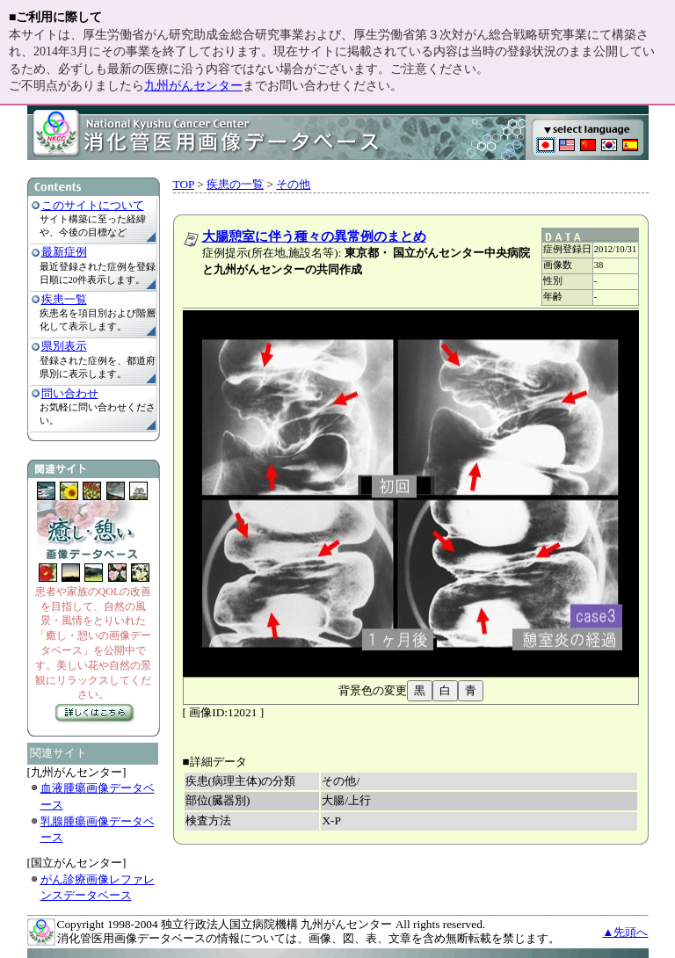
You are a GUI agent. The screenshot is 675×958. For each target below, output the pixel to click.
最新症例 (64, 251)
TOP (183, 184)
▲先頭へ (625, 932)
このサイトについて (92, 205)
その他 (293, 184)
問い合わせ (69, 393)
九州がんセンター (193, 85)
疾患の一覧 (235, 184)
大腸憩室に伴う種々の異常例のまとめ (314, 236)
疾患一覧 (64, 299)
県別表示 (64, 345)
